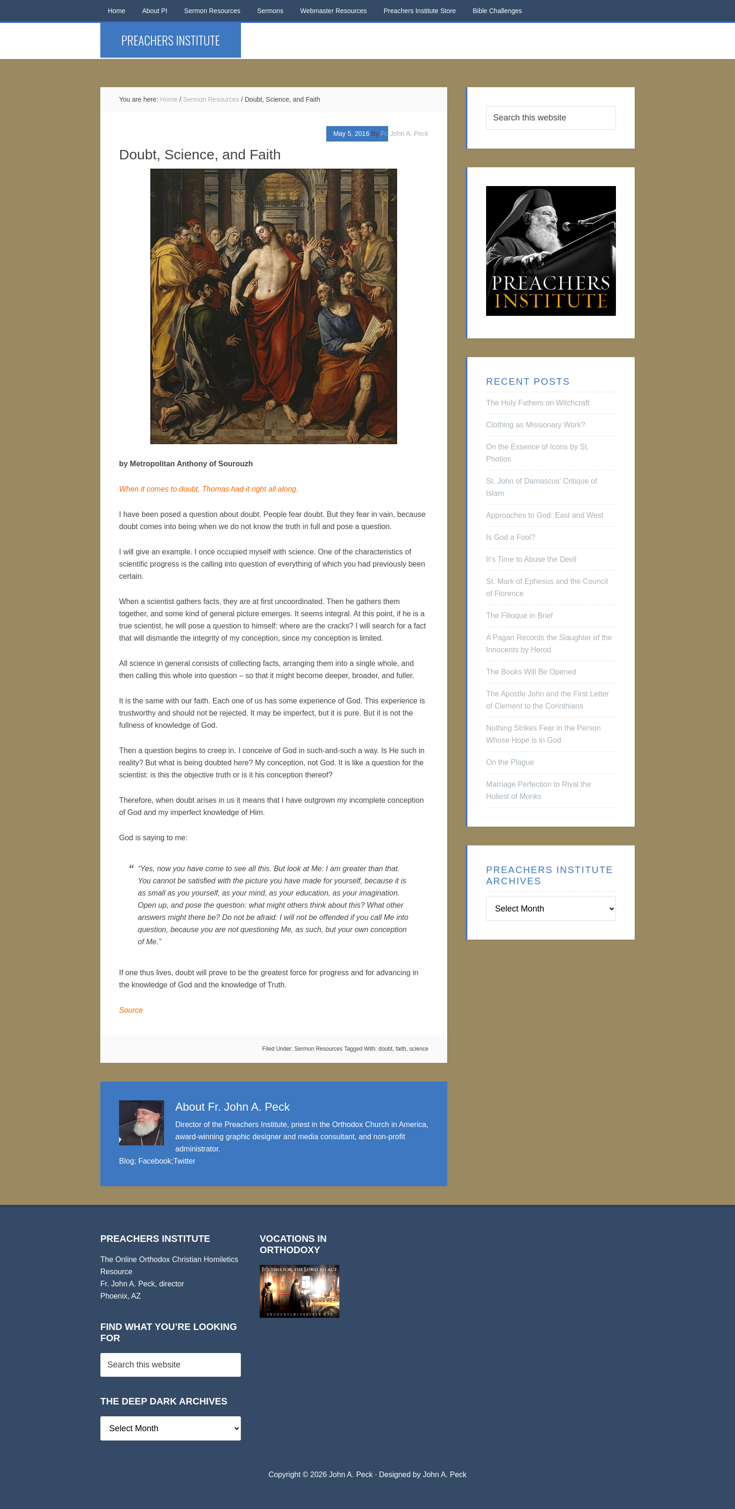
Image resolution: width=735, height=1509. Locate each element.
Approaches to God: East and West (545, 515)
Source (131, 1010)
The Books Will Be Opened (531, 672)
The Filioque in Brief (519, 616)
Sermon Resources (318, 1049)
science (418, 1049)
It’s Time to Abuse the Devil (531, 559)
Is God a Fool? (510, 537)
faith (401, 1049)
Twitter (184, 1161)
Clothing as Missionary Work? (535, 425)
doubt (385, 1049)
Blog (126, 1161)
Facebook (154, 1161)
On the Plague (510, 762)
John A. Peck (444, 1475)
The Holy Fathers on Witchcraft (538, 403)
